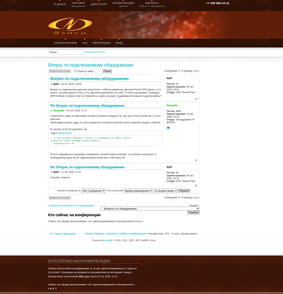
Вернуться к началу (196, 99)
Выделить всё (64, 133)
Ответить (60, 71)
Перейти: (193, 205)
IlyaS (56, 84)
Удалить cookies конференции (126, 233)
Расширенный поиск (95, 52)
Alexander (58, 110)
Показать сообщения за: (81, 190)
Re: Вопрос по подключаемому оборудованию (87, 106)
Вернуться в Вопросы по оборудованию (72, 205)
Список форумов (64, 233)
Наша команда (94, 233)
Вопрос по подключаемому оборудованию (90, 65)
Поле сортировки (129, 190)
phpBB (108, 240)
